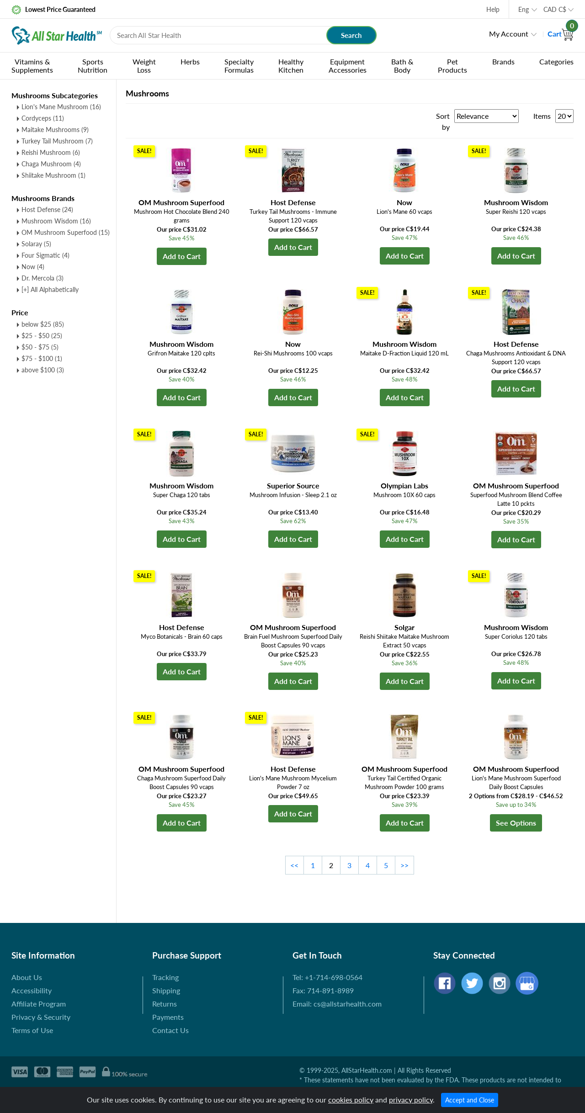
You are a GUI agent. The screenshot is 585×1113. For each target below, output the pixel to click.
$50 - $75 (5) (39, 347)
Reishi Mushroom (50, 152)
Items (542, 115)
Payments (168, 1016)
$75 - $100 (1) (41, 358)
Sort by (443, 121)
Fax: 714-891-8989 (323, 990)
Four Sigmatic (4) (45, 255)
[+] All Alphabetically (50, 289)
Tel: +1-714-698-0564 (327, 977)
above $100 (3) (42, 370)
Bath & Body (402, 65)
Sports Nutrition (92, 65)
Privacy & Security (40, 1016)
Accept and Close (469, 1100)
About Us (26, 977)
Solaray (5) (36, 244)
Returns (164, 1003)
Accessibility (31, 990)
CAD (554, 9)
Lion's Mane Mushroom (61, 107)
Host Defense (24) (47, 209)
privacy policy (411, 1099)
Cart (561, 33)
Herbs (190, 61)
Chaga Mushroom (51, 164)
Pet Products (452, 65)
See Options (516, 822)
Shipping (166, 990)
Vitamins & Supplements (32, 65)
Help (493, 9)
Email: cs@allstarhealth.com (337, 1003)
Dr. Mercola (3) (42, 278)
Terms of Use (32, 1030)
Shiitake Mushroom (53, 175)
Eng (523, 9)
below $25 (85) (42, 324)
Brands (503, 61)
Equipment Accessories (348, 65)
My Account (508, 33)
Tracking (165, 977)
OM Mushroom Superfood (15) (65, 232)
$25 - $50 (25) (41, 335)
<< (294, 865)
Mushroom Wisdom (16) (56, 221)
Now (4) (32, 266)
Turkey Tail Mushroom (57, 141)
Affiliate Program (38, 1003)
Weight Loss (144, 65)
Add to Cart (182, 256)
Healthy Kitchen (290, 65)
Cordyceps (42, 118)
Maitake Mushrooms (55, 129)
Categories (556, 61)
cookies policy (350, 1099)
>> (404, 865)
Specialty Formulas (239, 65)
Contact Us (170, 1030)
